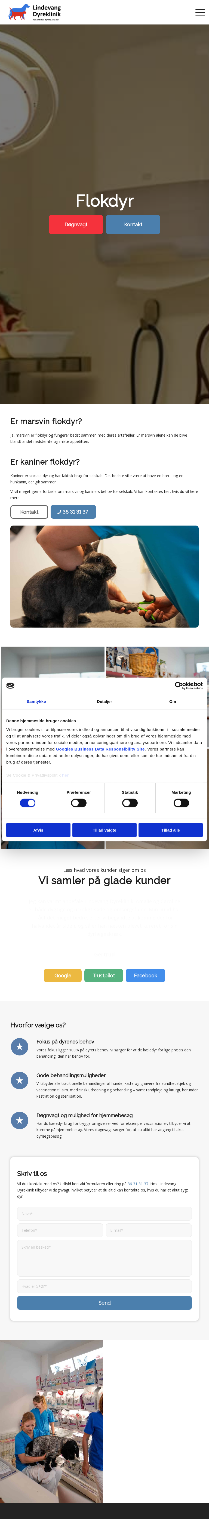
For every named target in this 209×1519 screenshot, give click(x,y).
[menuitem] (197, 12)
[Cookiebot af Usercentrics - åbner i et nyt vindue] (179, 686)
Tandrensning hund (171, 1508)
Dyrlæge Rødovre (146, 1498)
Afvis (38, 830)
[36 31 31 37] (73, 512)
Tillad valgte (104, 830)
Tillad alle (170, 830)
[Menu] (197, 12)
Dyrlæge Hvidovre (32, 1498)
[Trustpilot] (103, 951)
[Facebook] (145, 951)
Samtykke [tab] (36, 701)
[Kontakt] (133, 224)
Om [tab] (172, 701)
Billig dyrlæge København (88, 1508)
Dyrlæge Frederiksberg (73, 1498)
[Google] (63, 951)
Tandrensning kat (104, 1514)
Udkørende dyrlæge (132, 1508)
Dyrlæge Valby (179, 1498)
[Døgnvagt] (76, 224)
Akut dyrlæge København (40, 1508)
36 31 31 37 (138, 1159)
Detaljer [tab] (104, 701)
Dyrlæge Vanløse (112, 1498)
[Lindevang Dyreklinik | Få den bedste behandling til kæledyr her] (34, 12)
